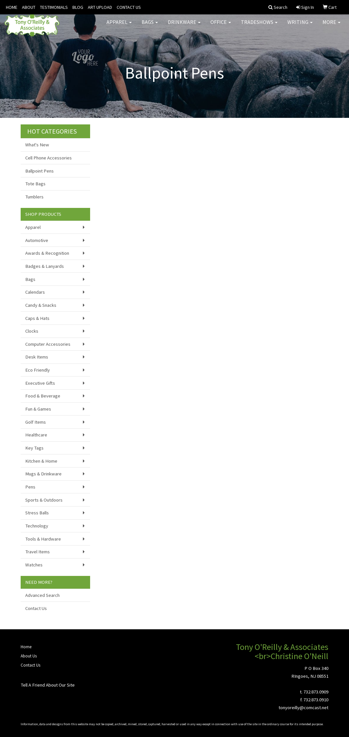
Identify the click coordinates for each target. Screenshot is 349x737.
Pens (30, 487)
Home (26, 647)
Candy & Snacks (40, 305)
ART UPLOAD (100, 7)
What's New (37, 145)
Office (220, 26)
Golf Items (35, 422)
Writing (300, 26)
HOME (11, 7)
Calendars (35, 292)
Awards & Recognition (47, 253)
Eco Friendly (37, 370)
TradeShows (259, 26)
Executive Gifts (40, 383)
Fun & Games (38, 409)
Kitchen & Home (41, 461)
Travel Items (37, 552)
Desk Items (36, 357)
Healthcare (36, 435)
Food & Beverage (42, 396)
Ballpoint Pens (39, 171)
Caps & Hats (37, 318)
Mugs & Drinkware (43, 474)
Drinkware (184, 26)
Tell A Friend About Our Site (48, 685)
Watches (34, 565)
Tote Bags (35, 184)
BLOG (77, 7)
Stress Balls (37, 513)
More (331, 26)
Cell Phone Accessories (48, 158)
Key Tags (34, 448)
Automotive (36, 240)
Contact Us (36, 608)
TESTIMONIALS (54, 7)
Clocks (31, 331)
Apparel (119, 26)
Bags (150, 26)
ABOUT (28, 7)
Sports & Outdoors (44, 500)
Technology (36, 526)
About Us (29, 656)
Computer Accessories (47, 344)
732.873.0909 (315, 692)
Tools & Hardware (43, 539)
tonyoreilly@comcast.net (303, 707)
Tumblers (34, 197)
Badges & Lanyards (44, 266)
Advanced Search (42, 595)
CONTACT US (129, 7)
